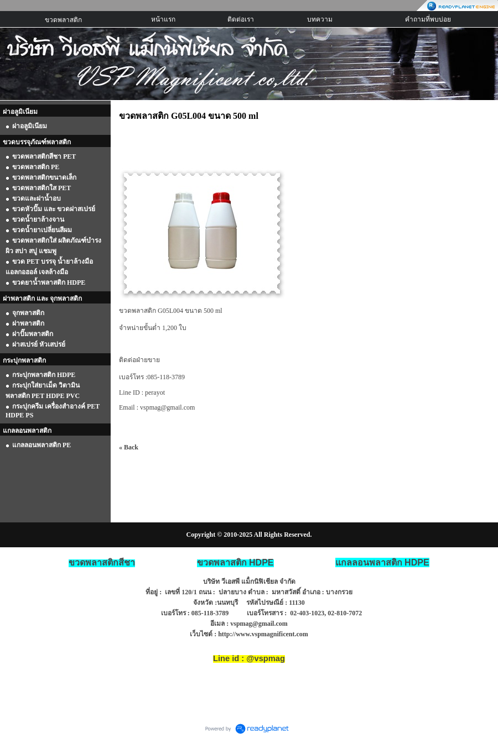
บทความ (320, 19)
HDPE (382, 562)
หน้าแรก (163, 19)
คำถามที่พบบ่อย (428, 19)
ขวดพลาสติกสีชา (102, 562)
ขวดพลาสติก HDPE (235, 562)
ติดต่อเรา (240, 19)
